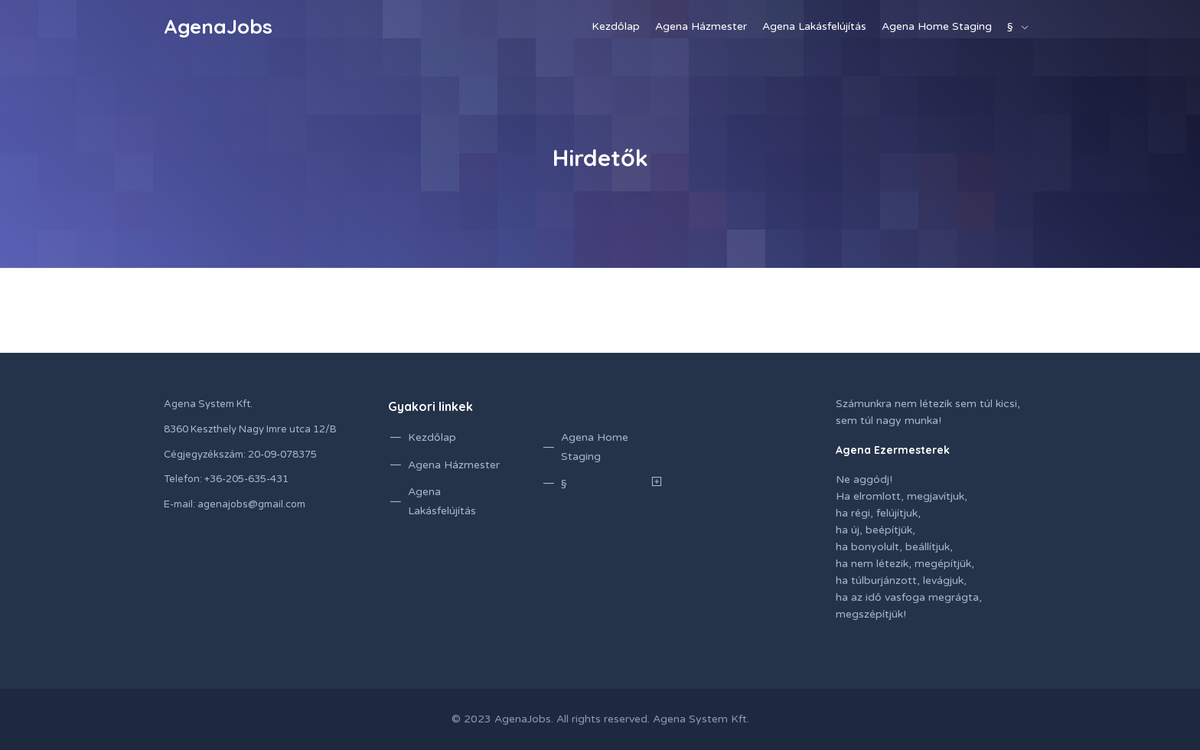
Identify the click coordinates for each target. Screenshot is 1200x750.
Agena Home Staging (937, 26)
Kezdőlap (616, 26)
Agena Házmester (701, 26)
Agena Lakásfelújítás (814, 26)
